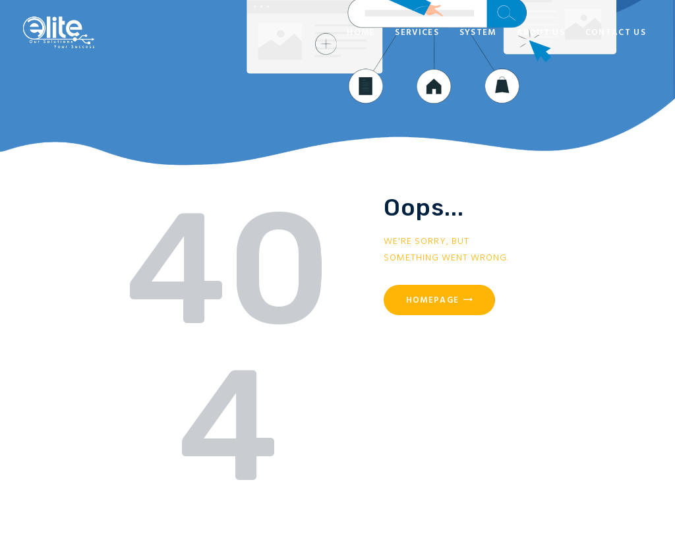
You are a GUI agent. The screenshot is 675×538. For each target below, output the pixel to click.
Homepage (432, 300)
